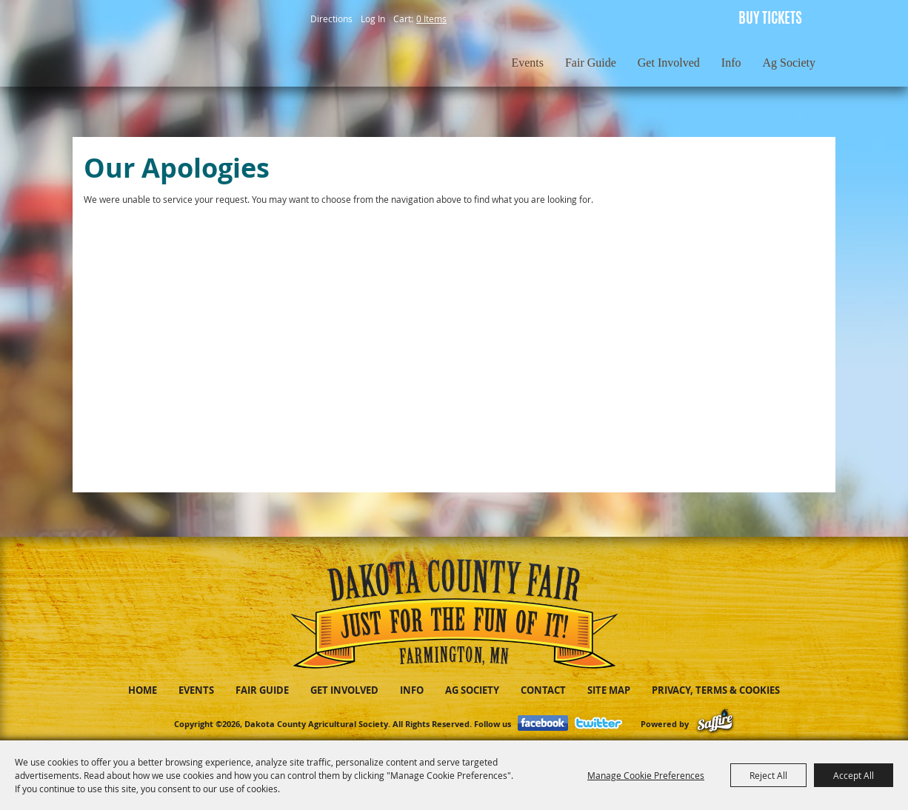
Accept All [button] (853, 775)
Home (142, 690)
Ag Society (788, 62)
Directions (331, 18)
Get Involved (669, 62)
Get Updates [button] (686, 18)
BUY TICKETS (770, 19)
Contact (543, 690)
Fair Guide (590, 62)
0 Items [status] (431, 18)
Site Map (608, 690)
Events (527, 62)
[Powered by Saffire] (715, 723)
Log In (373, 18)
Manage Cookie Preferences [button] (645, 775)
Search (652, 18)
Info (731, 62)
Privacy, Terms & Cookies (716, 690)
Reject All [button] (768, 775)
